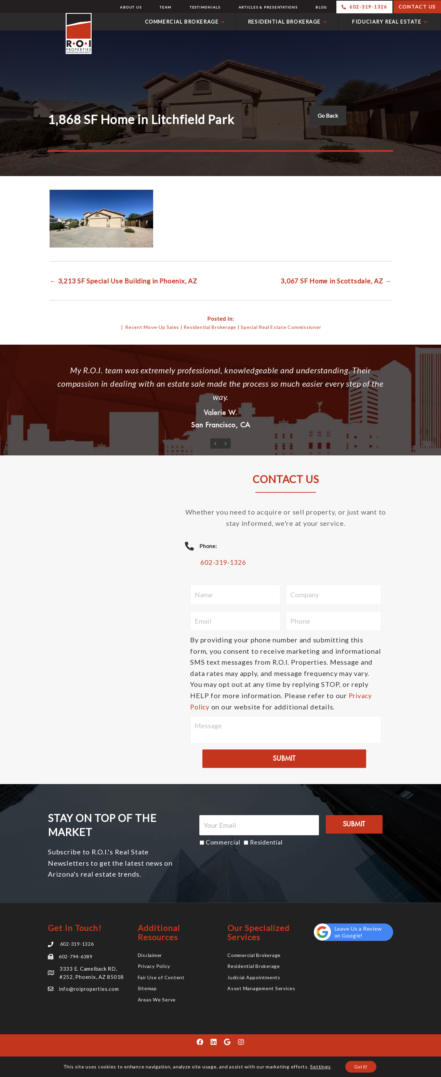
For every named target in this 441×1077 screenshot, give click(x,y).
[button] (200, 1042)
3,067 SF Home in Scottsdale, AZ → (332, 281)
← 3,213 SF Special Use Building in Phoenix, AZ (128, 281)
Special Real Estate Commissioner (281, 327)
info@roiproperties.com (89, 989)
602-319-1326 (224, 563)
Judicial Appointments (253, 978)
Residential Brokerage (210, 327)
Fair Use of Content (161, 978)
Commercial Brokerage (254, 955)
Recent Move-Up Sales (152, 327)
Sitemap (147, 989)
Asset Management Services (261, 989)
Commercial (223, 843)
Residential (266, 843)
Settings (318, 1066)
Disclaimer (150, 955)
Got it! (361, 1066)
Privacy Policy (154, 966)
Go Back (328, 115)
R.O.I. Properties (47, 33)
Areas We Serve (157, 1000)
